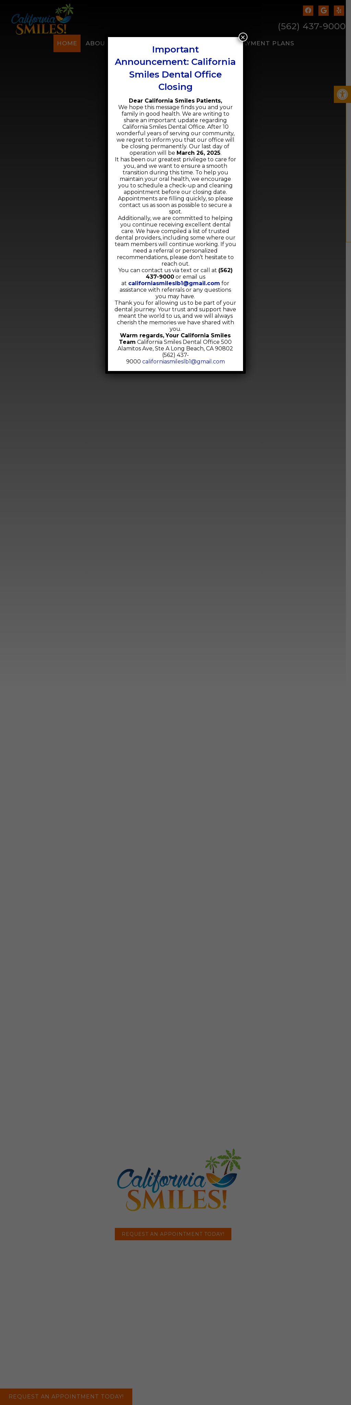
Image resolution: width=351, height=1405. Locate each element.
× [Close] (243, 37)
